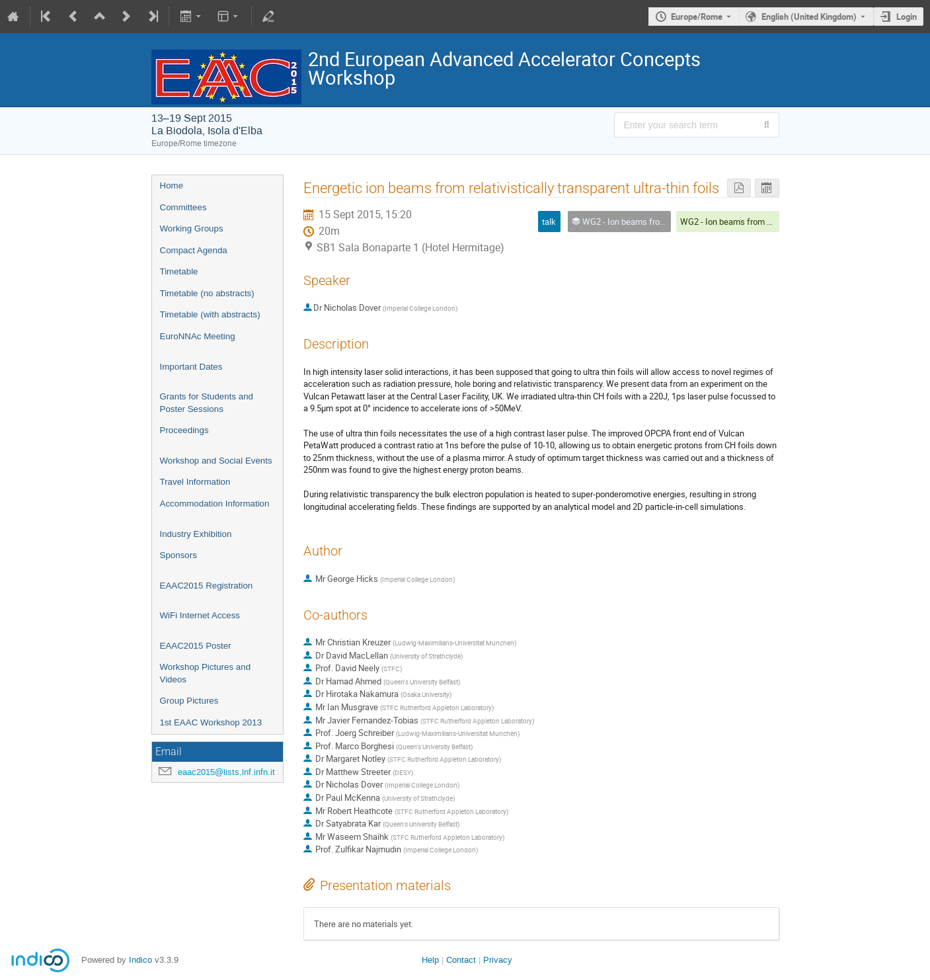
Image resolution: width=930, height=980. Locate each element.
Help (430, 959)
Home (172, 185)
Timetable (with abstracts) (210, 314)
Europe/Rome (696, 16)
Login (906, 16)
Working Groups (191, 228)
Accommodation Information (215, 504)
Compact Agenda (193, 250)
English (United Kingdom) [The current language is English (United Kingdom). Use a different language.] (809, 16)
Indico (140, 959)
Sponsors (178, 555)
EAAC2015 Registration (206, 586)
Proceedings (184, 430)
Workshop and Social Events (216, 461)
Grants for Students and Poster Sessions (207, 402)
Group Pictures (189, 701)
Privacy (497, 959)
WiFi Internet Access (200, 615)
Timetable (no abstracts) (207, 293)
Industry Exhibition (196, 534)
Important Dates (191, 367)
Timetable (179, 271)
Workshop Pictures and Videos (205, 673)
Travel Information (195, 482)
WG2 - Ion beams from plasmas (739, 221)
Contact (461, 959)
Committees (183, 207)
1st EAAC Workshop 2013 (211, 722)
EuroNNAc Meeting (197, 336)
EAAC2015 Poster (195, 646)
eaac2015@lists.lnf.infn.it (226, 772)
